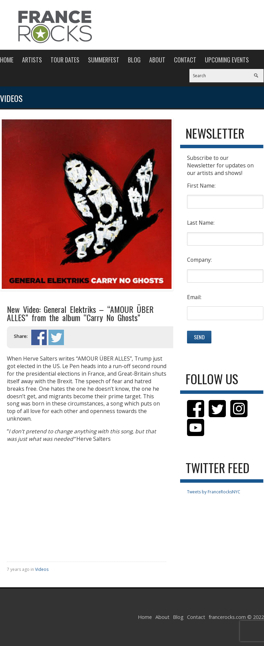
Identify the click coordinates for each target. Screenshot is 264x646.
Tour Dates (65, 59)
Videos (41, 569)
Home (6, 59)
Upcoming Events (227, 59)
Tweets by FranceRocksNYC (213, 492)
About (157, 59)
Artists (32, 59)
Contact (185, 59)
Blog (134, 59)
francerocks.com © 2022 (236, 617)
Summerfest (103, 59)
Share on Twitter (56, 337)
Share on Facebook (39, 337)
